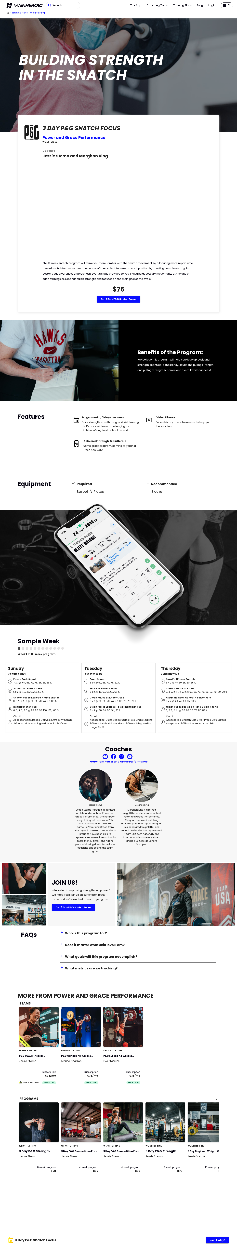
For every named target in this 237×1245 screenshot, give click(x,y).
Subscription (49, 1072)
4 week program (88, 1167)
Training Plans (182, 5)
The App (135, 5)
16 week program (214, 1167)
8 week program (46, 1167)
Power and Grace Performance (73, 137)
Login (211, 5)
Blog (200, 5)
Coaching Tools (157, 5)
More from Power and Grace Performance (118, 761)
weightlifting (37, 12)
